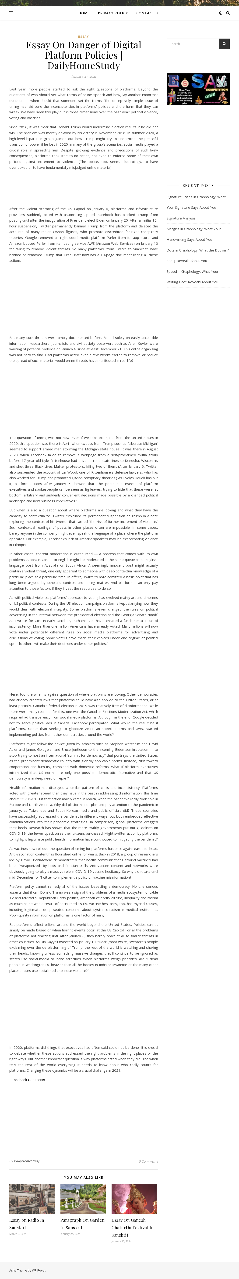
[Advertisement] (83, 189)
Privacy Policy (113, 13)
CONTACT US (148, 13)
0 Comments (148, 1161)
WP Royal (38, 1270)
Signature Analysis (181, 218)
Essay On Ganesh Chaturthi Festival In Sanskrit (133, 1227)
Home (84, 13)
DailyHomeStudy (26, 1161)
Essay (83, 37)
